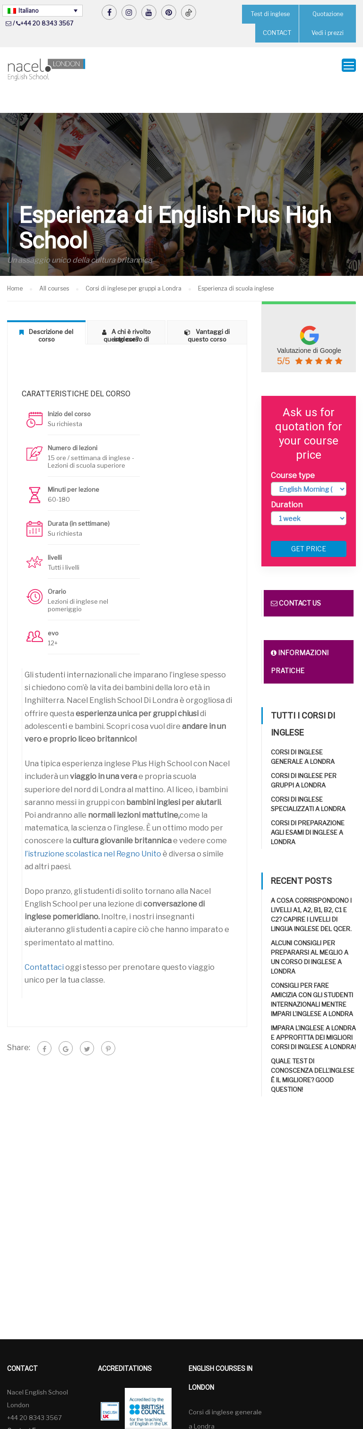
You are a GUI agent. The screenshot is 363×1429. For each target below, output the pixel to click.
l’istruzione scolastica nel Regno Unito (93, 829)
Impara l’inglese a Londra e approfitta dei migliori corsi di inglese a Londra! (313, 1014)
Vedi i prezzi (328, 33)
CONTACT (277, 32)
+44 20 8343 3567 (46, 23)
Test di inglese (270, 14)
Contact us (296, 579)
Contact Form (26, 1407)
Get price (308, 525)
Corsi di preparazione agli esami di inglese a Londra (308, 809)
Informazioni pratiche (299, 638)
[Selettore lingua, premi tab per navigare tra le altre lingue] (42, 11)
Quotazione (327, 14)
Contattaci (44, 943)
